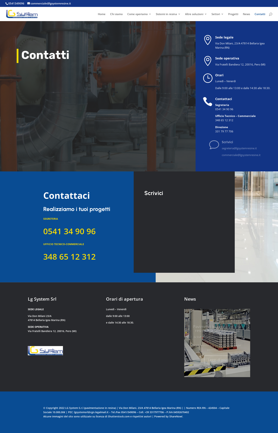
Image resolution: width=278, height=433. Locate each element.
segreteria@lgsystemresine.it (244, 148)
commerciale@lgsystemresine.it (246, 155)
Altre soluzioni (194, 14)
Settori (216, 14)
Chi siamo (116, 14)
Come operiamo (137, 14)
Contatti (260, 14)
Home (101, 14)
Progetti (233, 14)
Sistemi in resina (166, 14)
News (246, 14)
